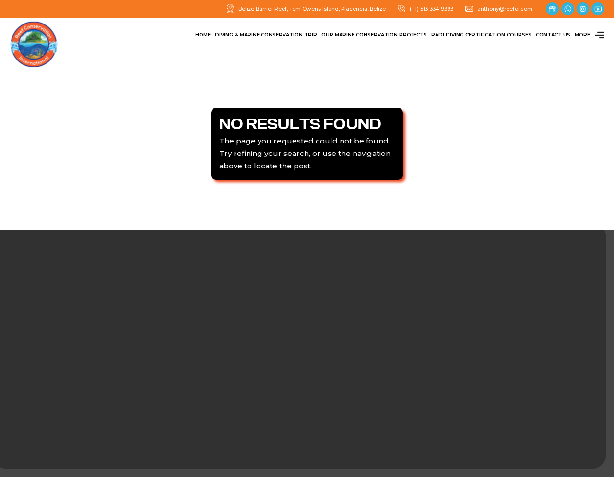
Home (203, 35)
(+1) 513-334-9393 (425, 8)
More (589, 35)
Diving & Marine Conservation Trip (266, 35)
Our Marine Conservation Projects (374, 35)
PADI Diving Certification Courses (481, 35)
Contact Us (553, 35)
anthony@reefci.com (498, 8)
